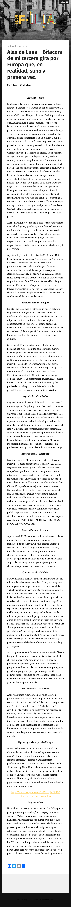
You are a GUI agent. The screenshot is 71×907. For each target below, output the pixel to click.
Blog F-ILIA (28, 900)
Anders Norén (47, 900)
